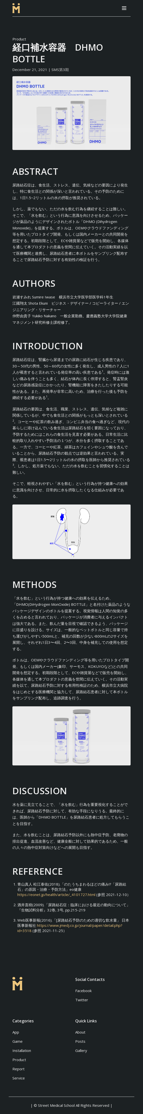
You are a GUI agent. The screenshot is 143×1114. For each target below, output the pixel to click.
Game (17, 1041)
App (15, 1032)
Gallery (81, 1050)
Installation (21, 1050)
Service (18, 1078)
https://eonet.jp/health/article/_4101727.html (56, 894)
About (80, 1032)
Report (18, 1068)
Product (19, 38)
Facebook (83, 990)
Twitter (81, 999)
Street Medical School (56, 1105)
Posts (80, 1041)
